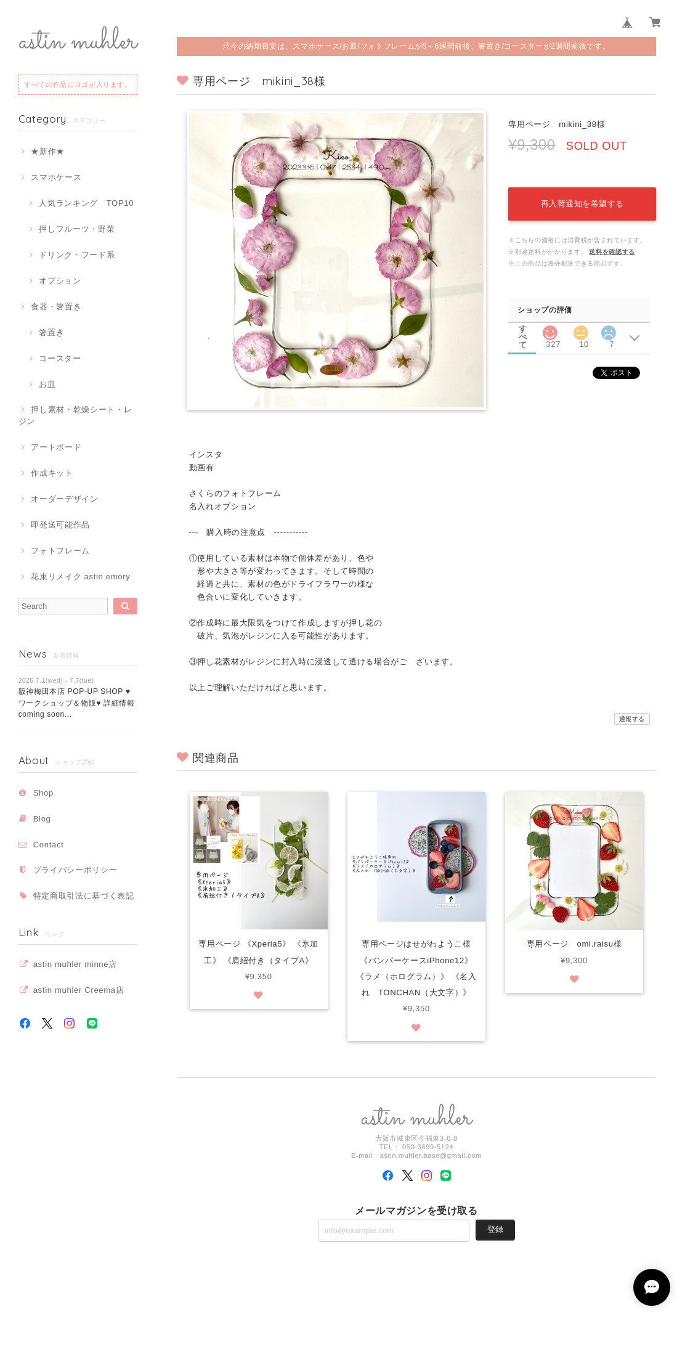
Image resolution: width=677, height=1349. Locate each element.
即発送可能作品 (60, 524)
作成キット (52, 473)
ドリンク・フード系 (77, 254)
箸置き (51, 332)
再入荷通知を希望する (582, 203)
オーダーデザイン (64, 498)
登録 (495, 1229)
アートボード (56, 447)
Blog (42, 818)
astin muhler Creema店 (78, 990)
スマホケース (56, 177)
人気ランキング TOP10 (86, 203)
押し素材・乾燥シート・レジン (75, 415)
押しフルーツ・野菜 (77, 229)
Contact (48, 844)
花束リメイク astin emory (80, 576)
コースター (60, 358)
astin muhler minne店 (75, 964)
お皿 (47, 384)
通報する (632, 718)
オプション (60, 280)
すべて (523, 329)
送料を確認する (612, 251)
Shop (43, 792)
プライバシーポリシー (75, 869)
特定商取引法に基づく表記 (83, 895)
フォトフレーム (60, 550)
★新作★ (48, 151)
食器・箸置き (56, 306)
